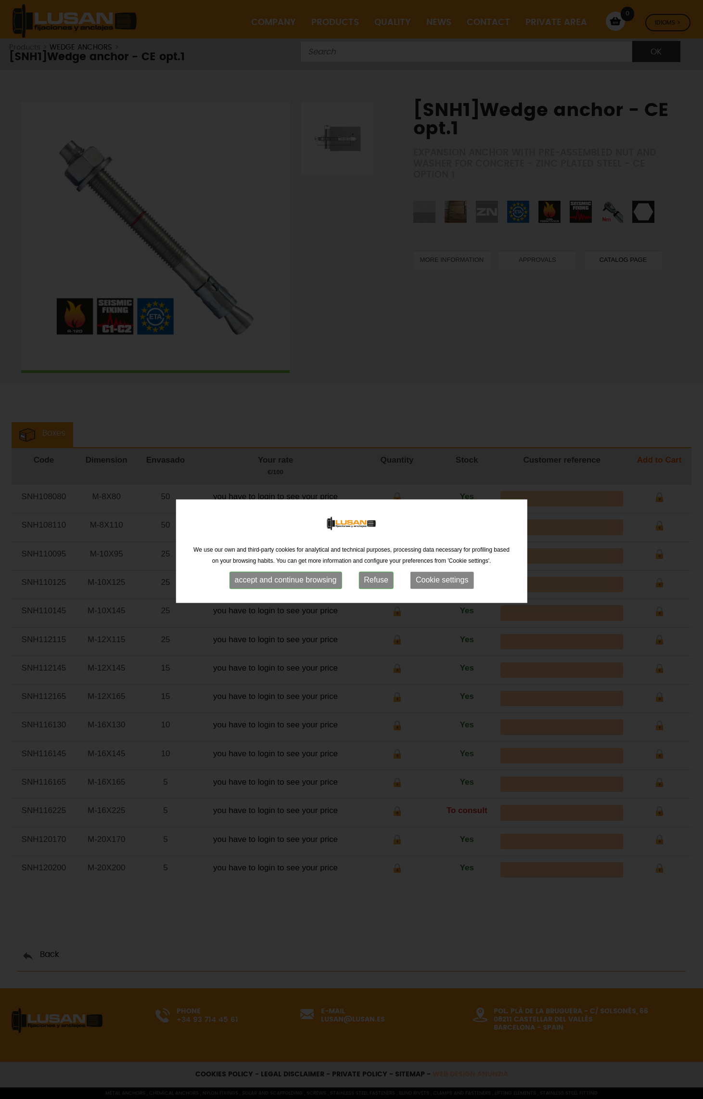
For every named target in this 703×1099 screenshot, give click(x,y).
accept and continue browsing (286, 583)
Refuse (376, 583)
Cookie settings (442, 583)
